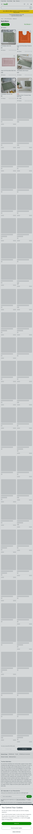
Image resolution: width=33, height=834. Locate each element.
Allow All (16, 823)
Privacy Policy (10, 819)
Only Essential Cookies (16, 828)
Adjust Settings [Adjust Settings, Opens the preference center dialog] (16, 831)
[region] (16, 819)
